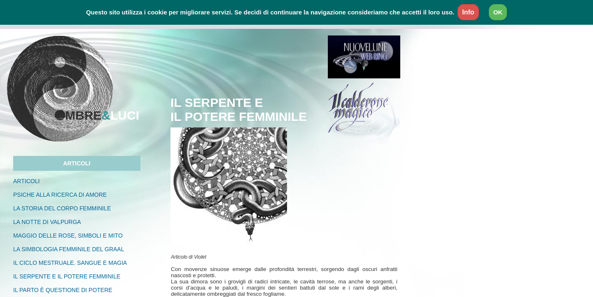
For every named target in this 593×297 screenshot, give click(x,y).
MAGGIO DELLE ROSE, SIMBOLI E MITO (68, 235)
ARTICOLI (26, 181)
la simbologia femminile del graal (68, 249)
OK (498, 12)
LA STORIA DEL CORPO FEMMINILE (68, 208)
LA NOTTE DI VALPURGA (47, 222)
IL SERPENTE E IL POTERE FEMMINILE (66, 276)
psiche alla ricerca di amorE (66, 194)
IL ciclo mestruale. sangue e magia (70, 262)
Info (468, 12)
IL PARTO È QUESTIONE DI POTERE (62, 290)
